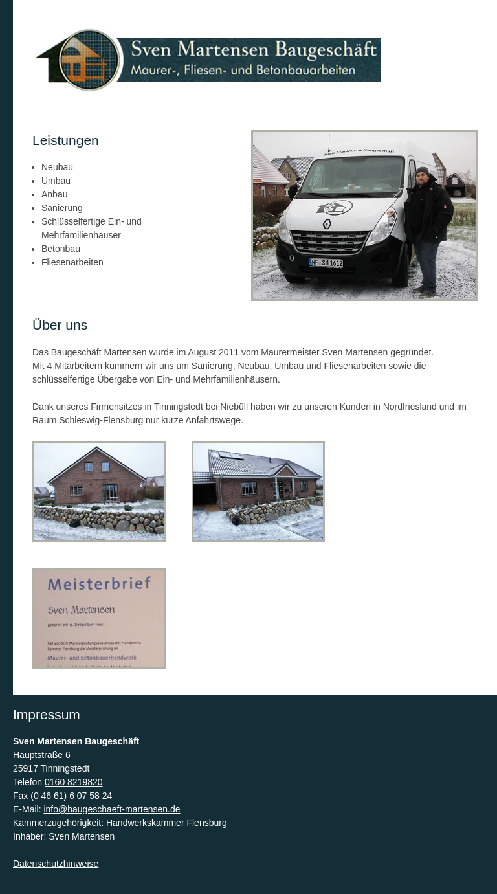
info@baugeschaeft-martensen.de (111, 809)
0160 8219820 (74, 782)
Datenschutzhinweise (55, 863)
